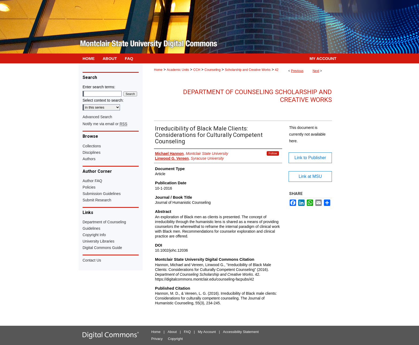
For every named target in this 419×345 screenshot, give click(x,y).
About (172, 332)
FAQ (187, 332)
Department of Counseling (104, 222)
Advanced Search (97, 117)
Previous (297, 71)
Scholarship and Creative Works (247, 70)
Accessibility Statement (241, 332)
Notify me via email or (105, 124)
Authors (89, 159)
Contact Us (92, 260)
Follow (273, 153)
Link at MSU (310, 176)
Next (316, 71)
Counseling (212, 70)
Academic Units (178, 70)
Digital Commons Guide (102, 248)
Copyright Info (94, 235)
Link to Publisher (310, 157)
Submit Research (97, 200)
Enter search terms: (99, 87)
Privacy (157, 339)
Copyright (175, 339)
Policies (89, 187)
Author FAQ (92, 181)
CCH (196, 70)
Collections (92, 146)
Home (158, 70)
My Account (207, 332)
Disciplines (91, 152)
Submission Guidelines (102, 193)
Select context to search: (103, 100)
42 (276, 70)
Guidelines (91, 228)
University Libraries (98, 241)
